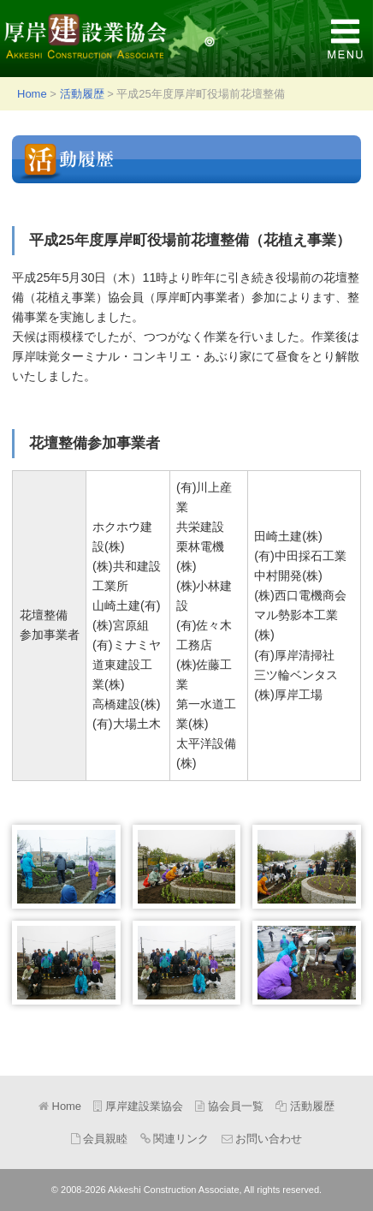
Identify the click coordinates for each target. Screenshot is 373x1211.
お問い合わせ (262, 1138)
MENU (345, 38)
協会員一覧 (229, 1106)
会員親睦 (99, 1138)
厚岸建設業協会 (115, 38)
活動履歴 (82, 93)
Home (32, 93)
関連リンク (175, 1138)
